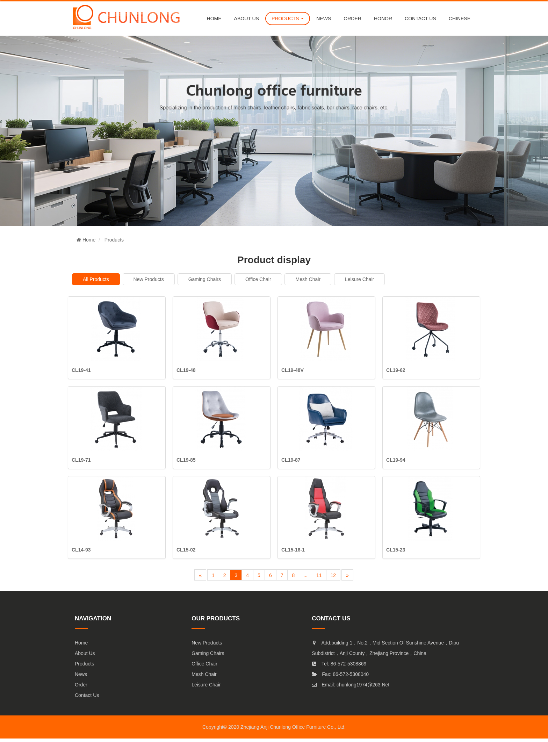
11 (319, 575)
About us (246, 18)
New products (149, 279)
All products (96, 279)
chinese (459, 18)
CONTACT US (420, 18)
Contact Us (87, 695)
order (352, 18)
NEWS (323, 18)
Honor (383, 18)
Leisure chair (359, 279)
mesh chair (307, 279)
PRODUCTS (288, 18)
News (81, 674)
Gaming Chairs (204, 279)
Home (214, 18)
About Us (85, 653)
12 (333, 575)
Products (114, 240)
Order (81, 684)
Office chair (258, 279)
